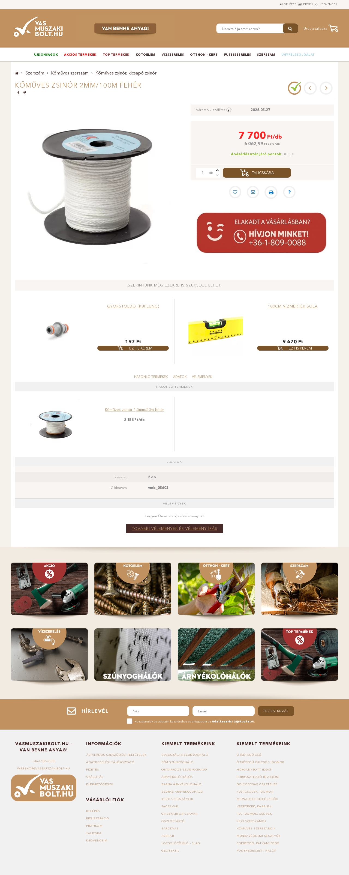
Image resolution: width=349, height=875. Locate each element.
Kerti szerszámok (177, 799)
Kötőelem (145, 54)
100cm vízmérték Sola (293, 306)
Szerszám (266, 54)
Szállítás (95, 777)
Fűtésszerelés (237, 54)
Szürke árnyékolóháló (182, 791)
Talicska (93, 833)
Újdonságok (46, 54)
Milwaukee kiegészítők (257, 799)
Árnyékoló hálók (177, 777)
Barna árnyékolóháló (182, 784)
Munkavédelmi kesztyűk (259, 836)
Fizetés (92, 769)
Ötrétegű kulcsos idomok (261, 762)
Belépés (273, 4)
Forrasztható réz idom (258, 777)
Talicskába (263, 172)
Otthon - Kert (204, 54)
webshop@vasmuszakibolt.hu (43, 768)
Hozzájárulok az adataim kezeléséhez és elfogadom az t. (194, 721)
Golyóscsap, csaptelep (257, 784)
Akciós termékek (80, 54)
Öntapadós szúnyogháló (184, 769)
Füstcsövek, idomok (255, 791)
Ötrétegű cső (249, 755)
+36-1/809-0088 (43, 761)
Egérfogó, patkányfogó (258, 843)
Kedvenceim (96, 840)
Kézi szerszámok (252, 821)
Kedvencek (325, 4)
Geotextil (170, 850)
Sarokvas (170, 828)
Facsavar (169, 806)
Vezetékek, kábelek (254, 806)
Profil (298, 4)
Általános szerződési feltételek (116, 755)
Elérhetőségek (100, 784)
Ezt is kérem (141, 348)
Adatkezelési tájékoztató (110, 762)
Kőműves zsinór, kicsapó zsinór (126, 73)
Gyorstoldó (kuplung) (133, 306)
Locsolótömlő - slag (180, 843)
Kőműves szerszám (70, 73)
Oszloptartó (173, 821)
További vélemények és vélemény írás (174, 528)
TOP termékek (116, 54)
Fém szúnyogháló (177, 762)
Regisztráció (98, 818)
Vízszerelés (173, 54)
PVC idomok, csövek (254, 814)
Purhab (167, 836)
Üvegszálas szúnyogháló (185, 755)
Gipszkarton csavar (179, 814)
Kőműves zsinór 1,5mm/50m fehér (134, 409)
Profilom (94, 826)
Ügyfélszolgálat (298, 54)
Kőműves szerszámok (256, 828)
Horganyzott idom (254, 769)
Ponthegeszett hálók (257, 850)
